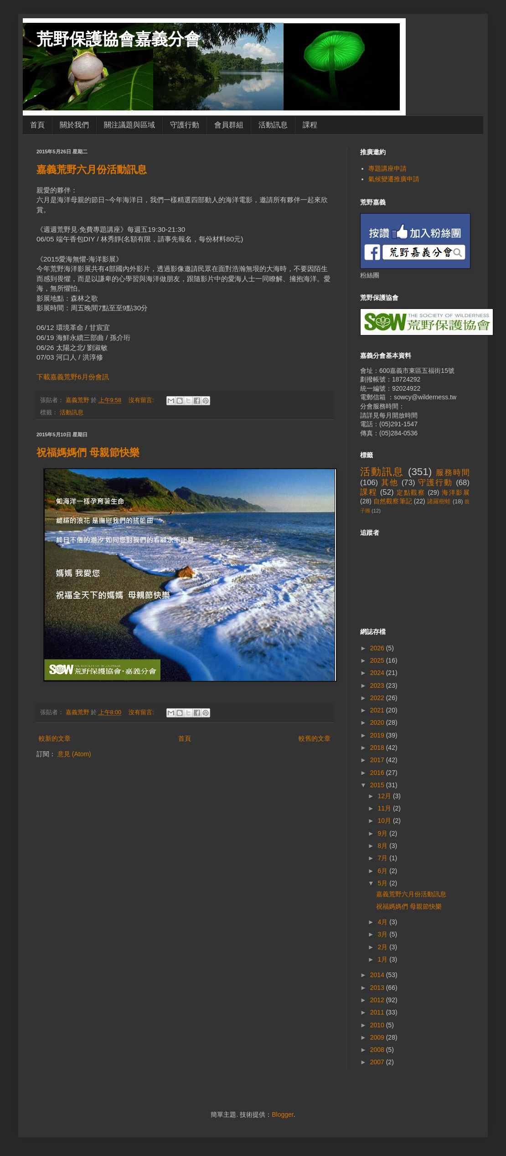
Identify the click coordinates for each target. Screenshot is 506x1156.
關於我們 (74, 125)
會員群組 (228, 125)
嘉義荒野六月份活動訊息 (91, 169)
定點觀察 (411, 492)
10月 (384, 820)
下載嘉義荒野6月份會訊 (72, 377)
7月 (383, 858)
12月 (384, 796)
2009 (378, 1037)
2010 (378, 1025)
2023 (378, 685)
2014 (378, 974)
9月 (383, 833)
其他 (389, 482)
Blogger (282, 1114)
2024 (378, 672)
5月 (383, 883)
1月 (383, 959)
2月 (383, 947)
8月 (383, 845)
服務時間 (453, 472)
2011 (378, 1012)
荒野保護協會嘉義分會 (118, 39)
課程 (310, 125)
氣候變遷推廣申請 (393, 179)
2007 (378, 1062)
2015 (378, 785)
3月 (383, 934)
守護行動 (184, 125)
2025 (378, 660)
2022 (378, 697)
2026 (378, 648)
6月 (383, 870)
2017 (378, 760)
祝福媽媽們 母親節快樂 (87, 452)
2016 (378, 772)
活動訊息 (273, 125)
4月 (383, 922)
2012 (378, 1000)
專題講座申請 (387, 168)
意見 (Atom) (74, 754)
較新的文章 (55, 738)
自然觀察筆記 (392, 501)
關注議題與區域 (129, 125)
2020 (378, 722)
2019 (378, 735)
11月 (384, 808)
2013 (378, 987)
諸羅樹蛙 (439, 501)
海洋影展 (456, 492)
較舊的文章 (314, 738)
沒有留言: (142, 400)
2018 (378, 747)
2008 (378, 1049)
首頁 (37, 125)
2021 (378, 710)
